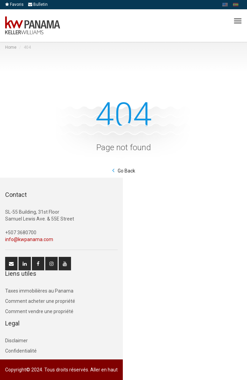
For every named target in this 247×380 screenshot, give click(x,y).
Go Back (126, 171)
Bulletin (38, 4)
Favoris (14, 4)
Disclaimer (16, 340)
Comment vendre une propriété (39, 311)
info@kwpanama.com (29, 239)
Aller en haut (104, 369)
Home (10, 47)
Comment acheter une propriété (40, 301)
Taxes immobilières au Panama (39, 291)
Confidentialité (21, 351)
